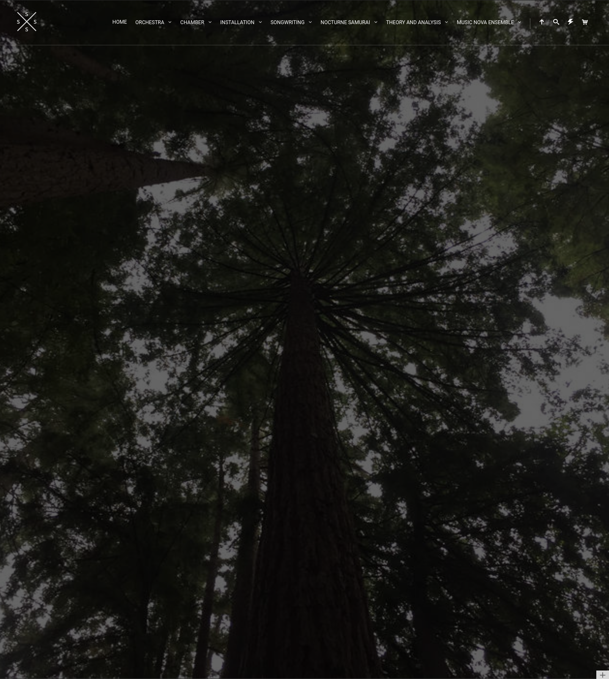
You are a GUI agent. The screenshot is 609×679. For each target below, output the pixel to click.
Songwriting (287, 22)
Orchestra (149, 22)
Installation (237, 22)
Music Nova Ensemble (485, 22)
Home (119, 22)
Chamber (192, 22)
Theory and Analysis (413, 22)
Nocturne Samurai (345, 22)
